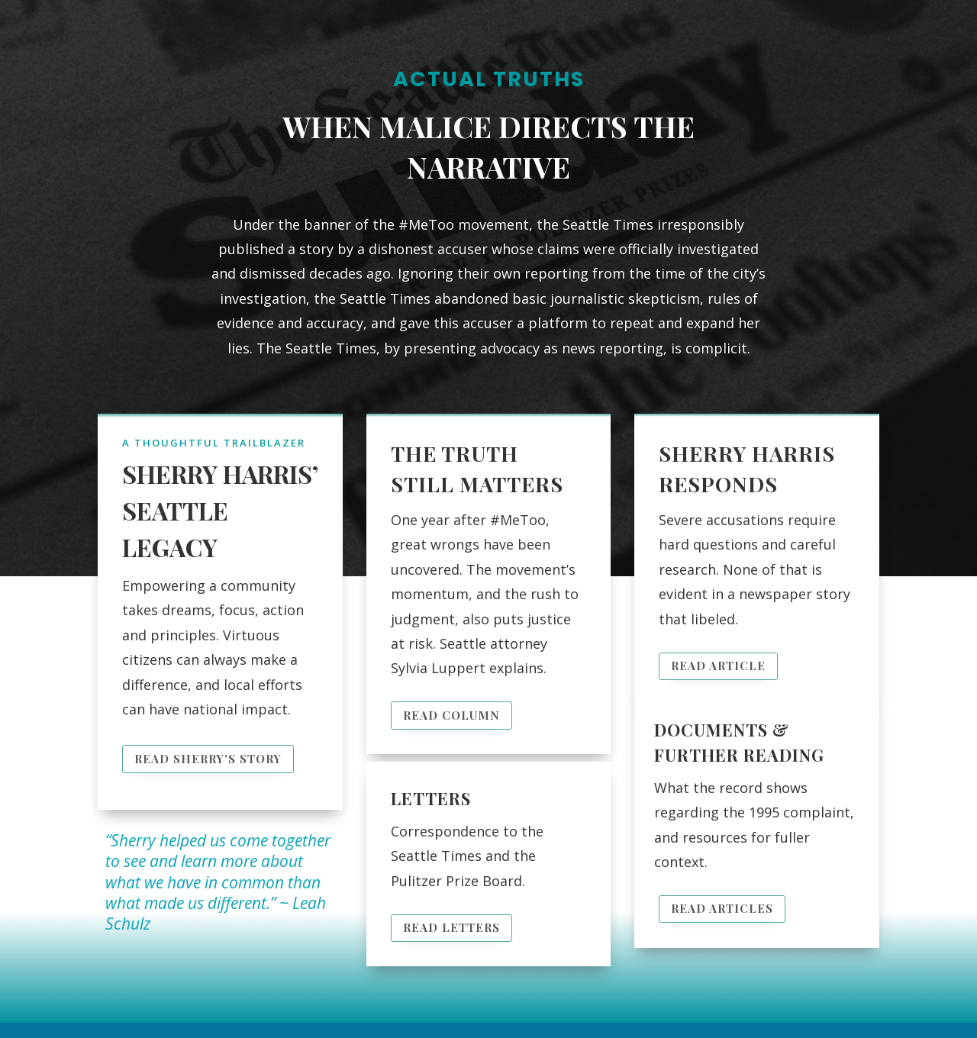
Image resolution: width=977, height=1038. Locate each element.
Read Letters (451, 927)
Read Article (718, 665)
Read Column (451, 715)
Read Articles (722, 908)
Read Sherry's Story (208, 758)
